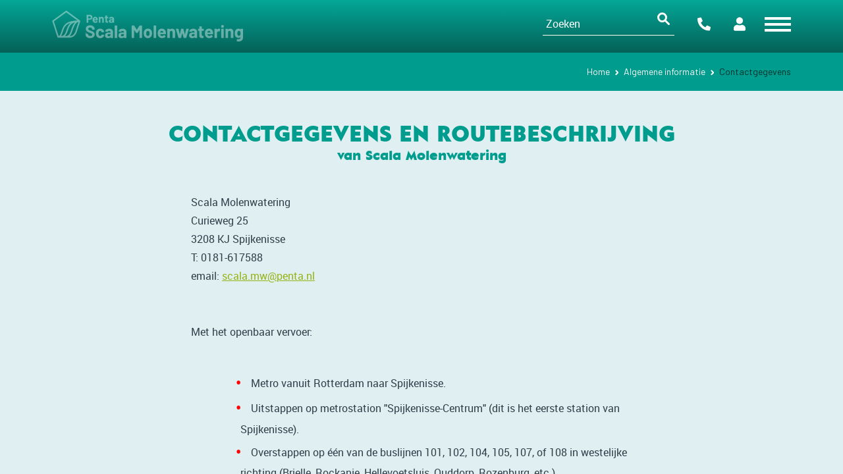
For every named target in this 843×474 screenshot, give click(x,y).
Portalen (740, 24)
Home (598, 71)
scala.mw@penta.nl (268, 276)
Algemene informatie (664, 71)
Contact (704, 24)
